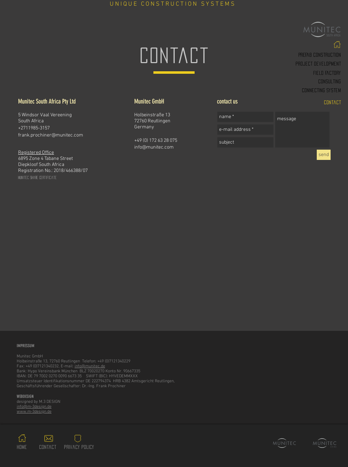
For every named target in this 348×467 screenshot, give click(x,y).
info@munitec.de (90, 366)
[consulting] (300, 81)
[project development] (300, 64)
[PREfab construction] (300, 55)
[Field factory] (300, 73)
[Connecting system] (300, 90)
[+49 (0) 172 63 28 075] (183, 141)
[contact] (300, 102)
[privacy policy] (79, 447)
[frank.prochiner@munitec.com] (67, 135)
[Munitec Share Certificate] (67, 178)
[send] (324, 155)
